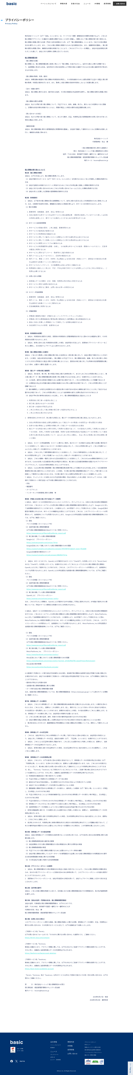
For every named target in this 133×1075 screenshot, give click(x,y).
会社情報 (53, 1042)
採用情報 (107, 3)
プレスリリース (54, 1054)
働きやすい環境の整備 (90, 1055)
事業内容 (63, 3)
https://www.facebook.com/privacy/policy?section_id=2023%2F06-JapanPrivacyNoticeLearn (60, 661)
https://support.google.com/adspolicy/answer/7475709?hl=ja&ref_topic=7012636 (56, 549)
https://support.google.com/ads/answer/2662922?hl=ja (46, 555)
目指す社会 (75, 3)
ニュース (87, 3)
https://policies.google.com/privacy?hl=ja (41, 542)
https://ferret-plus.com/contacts (37, 937)
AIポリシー (87, 1044)
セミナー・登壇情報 (55, 1059)
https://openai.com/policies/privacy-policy (42, 598)
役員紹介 (52, 1047)
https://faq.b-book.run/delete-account (39, 969)
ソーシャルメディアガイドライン (93, 1052)
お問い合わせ (120, 4)
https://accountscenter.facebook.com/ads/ (42, 667)
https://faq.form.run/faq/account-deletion (40, 953)
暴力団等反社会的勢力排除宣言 (93, 1049)
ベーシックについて (49, 3)
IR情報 (97, 3)
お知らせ (52, 1057)
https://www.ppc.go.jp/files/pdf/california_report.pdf (46, 533)
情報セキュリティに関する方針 (93, 1047)
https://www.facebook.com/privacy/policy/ (42, 654)
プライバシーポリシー (90, 1042)
